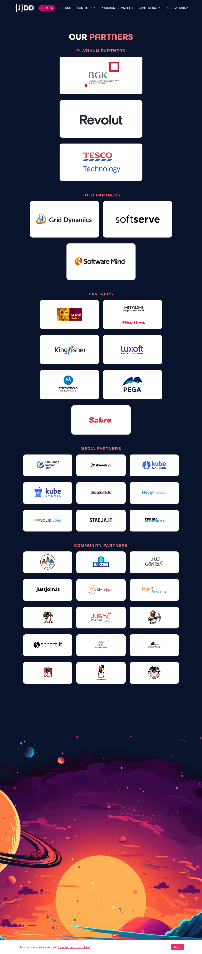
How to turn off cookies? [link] (74, 947)
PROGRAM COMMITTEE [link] (117, 7)
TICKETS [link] (47, 7)
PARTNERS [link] (85, 7)
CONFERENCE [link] (148, 7)
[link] (24, 8)
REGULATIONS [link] (176, 7)
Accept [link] (177, 947)
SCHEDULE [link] (65, 7)
